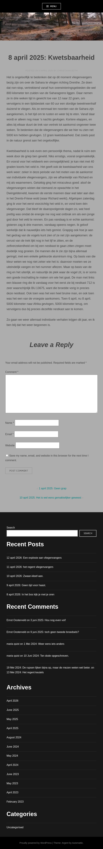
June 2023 (13, 774)
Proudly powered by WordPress (35, 843)
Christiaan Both (67, 70)
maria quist (13, 655)
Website (10, 445)
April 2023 (12, 792)
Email (9, 434)
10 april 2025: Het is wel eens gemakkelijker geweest (50, 497)
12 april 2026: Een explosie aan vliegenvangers (34, 557)
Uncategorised (15, 827)
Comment (11, 372)
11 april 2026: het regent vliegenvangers (30, 567)
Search (11, 527)
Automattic (77, 843)
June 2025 (13, 710)
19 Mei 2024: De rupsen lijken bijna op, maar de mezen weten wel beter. (48, 667)
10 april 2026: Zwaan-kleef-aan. (25, 576)
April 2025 (12, 728)
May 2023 (12, 783)
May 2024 (12, 755)
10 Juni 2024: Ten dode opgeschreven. (46, 655)
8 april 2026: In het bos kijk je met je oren (30, 594)
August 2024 (14, 737)
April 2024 (12, 765)
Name (9, 422)
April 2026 (12, 700)
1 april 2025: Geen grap (52, 488)
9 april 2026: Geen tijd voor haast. (26, 585)
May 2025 (12, 719)
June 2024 (13, 746)
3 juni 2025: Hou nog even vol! (48, 620)
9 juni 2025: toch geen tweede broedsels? (54, 632)
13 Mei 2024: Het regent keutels (25, 672)
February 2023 (15, 801)
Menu (53, 6)
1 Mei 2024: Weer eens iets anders (44, 643)
